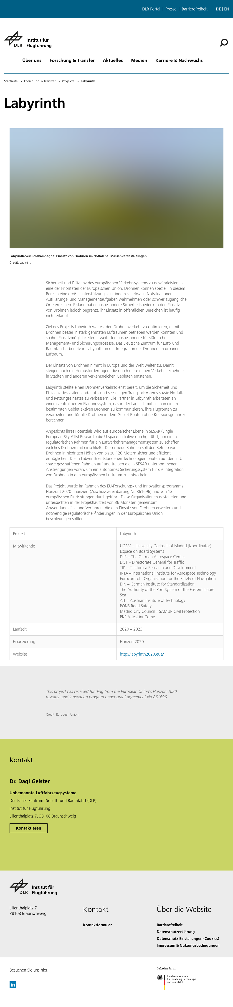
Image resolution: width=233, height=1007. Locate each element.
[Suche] (224, 43)
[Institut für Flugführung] (28, 39)
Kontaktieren (28, 828)
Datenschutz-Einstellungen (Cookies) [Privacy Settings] (188, 938)
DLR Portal (151, 9)
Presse (171, 9)
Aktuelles (113, 60)
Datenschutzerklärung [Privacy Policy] (176, 931)
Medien (139, 60)
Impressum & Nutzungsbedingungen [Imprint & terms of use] (188, 945)
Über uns (31, 60)
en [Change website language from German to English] (226, 9)
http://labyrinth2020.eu (140, 654)
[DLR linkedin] (13, 986)
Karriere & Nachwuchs (179, 60)
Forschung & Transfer (72, 60)
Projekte (68, 81)
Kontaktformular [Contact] (97, 924)
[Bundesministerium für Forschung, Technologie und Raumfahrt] (179, 994)
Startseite (11, 81)
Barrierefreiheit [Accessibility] (169, 924)
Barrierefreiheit (195, 9)
